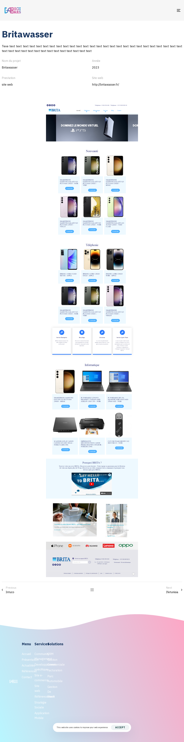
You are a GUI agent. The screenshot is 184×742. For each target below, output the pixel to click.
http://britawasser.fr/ (105, 84)
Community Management (39, 656)
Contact (26, 677)
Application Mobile (39, 715)
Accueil (26, 654)
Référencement (39, 696)
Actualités (26, 665)
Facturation (52, 670)
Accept (120, 727)
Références (26, 671)
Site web (37, 688)
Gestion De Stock (52, 691)
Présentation (26, 659)
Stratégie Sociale (39, 705)
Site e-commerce (39, 677)
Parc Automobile (52, 678)
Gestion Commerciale (52, 662)
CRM (50, 654)
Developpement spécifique (39, 667)
